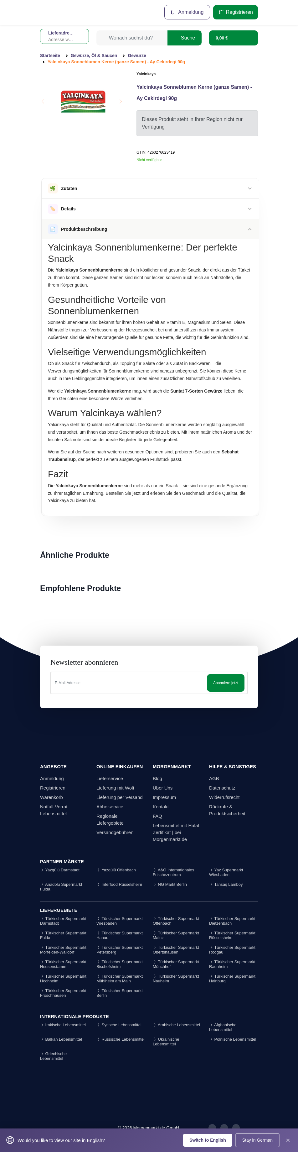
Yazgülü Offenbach (116, 870)
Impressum (164, 797)
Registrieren (235, 12)
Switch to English (207, 1140)
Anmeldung (187, 12)
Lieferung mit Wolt (115, 787)
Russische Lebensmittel (120, 1039)
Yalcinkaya (146, 74)
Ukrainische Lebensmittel (166, 1041)
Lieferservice (109, 778)
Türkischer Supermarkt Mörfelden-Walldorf (63, 949)
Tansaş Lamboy (226, 884)
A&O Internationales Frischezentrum (173, 872)
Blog (157, 778)
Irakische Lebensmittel (63, 1025)
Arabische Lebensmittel (176, 1025)
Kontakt (161, 806)
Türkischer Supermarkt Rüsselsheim (232, 935)
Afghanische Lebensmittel (222, 1027)
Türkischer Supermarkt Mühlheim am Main (119, 978)
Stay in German (257, 1140)
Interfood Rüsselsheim (119, 884)
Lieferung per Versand (119, 797)
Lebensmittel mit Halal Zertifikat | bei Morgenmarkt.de (176, 832)
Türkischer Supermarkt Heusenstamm (63, 964)
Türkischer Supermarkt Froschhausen (63, 993)
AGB (214, 778)
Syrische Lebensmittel (118, 1025)
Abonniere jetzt (225, 683)
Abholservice (109, 806)
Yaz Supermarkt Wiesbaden (226, 872)
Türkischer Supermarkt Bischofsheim (119, 964)
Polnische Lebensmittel (232, 1039)
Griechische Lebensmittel (53, 1056)
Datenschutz (222, 787)
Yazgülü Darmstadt (60, 870)
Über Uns (162, 787)
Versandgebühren (114, 832)
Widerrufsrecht (224, 797)
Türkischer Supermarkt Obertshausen (176, 949)
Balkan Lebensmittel (61, 1039)
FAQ (157, 816)
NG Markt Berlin (170, 884)
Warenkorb (51, 797)
